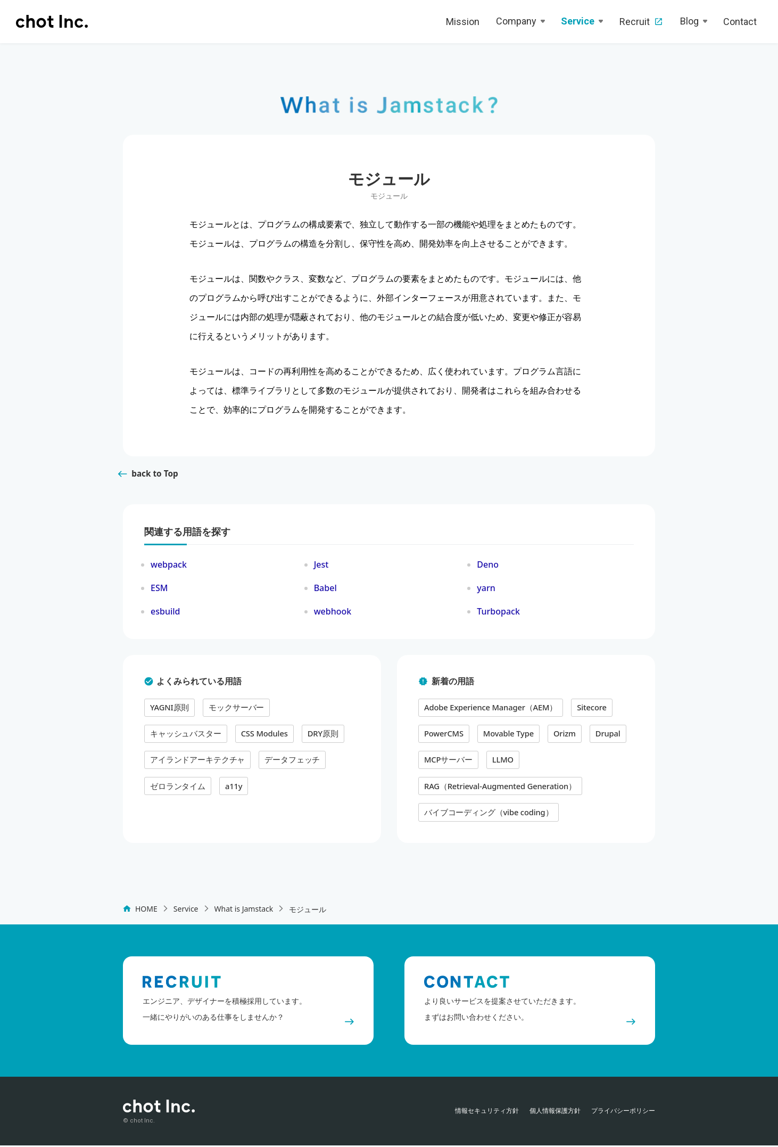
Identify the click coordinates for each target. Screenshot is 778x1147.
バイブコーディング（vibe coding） (484, 812)
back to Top (147, 479)
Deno (488, 570)
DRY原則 (229, 737)
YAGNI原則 (168, 712)
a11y (301, 762)
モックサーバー (232, 712)
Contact (740, 21)
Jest (321, 570)
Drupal (602, 737)
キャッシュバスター (311, 712)
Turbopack (498, 616)
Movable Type (505, 737)
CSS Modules (172, 737)
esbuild (165, 616)
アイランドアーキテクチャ (307, 737)
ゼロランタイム (247, 762)
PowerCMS (442, 737)
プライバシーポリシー (623, 1112)
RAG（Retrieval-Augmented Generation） (496, 787)
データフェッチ (176, 762)
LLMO (499, 762)
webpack (169, 570)
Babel (325, 593)
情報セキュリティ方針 (487, 1112)
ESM (159, 593)
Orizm (559, 737)
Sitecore (584, 712)
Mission (462, 21)
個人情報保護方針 (555, 1112)
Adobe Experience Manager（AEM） (487, 712)
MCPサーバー (446, 762)
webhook (333, 616)
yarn (486, 593)
